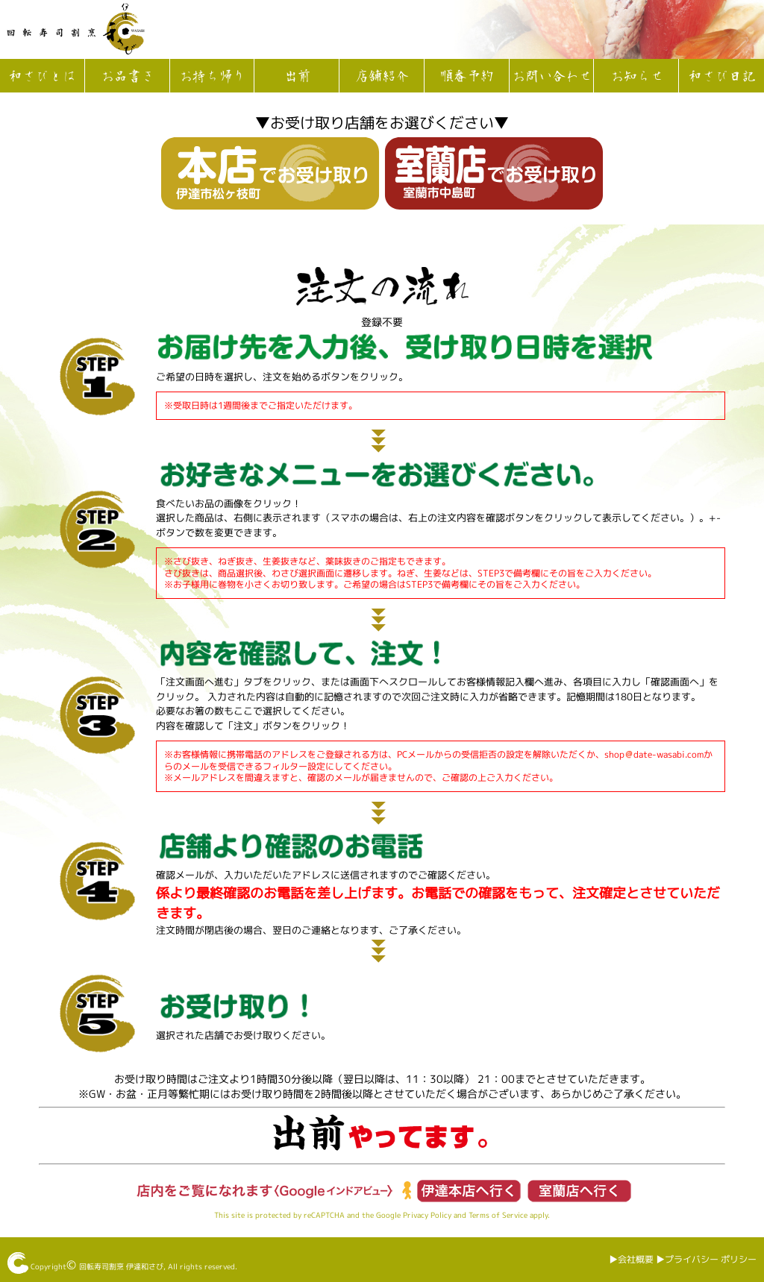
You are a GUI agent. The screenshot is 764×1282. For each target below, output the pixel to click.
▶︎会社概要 (631, 1259)
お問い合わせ (551, 76)
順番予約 (466, 76)
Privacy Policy (427, 1215)
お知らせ (636, 76)
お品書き (127, 76)
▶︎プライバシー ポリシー (706, 1259)
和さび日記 (721, 76)
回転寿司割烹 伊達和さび (121, 1266)
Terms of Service (498, 1215)
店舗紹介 (381, 76)
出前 (297, 76)
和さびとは (41, 76)
